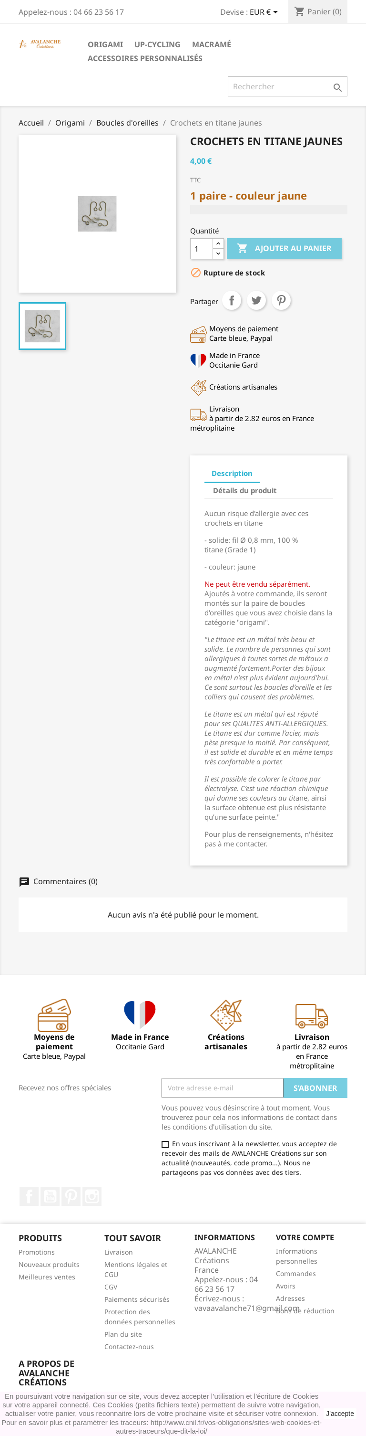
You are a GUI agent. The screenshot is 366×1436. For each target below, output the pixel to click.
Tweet (256, 300)
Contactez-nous (129, 1346)
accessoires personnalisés (145, 58)
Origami (105, 44)
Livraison (118, 1251)
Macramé (211, 44)
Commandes (296, 1273)
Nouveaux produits (49, 1264)
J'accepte (340, 1413)
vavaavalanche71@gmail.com (247, 1308)
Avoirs (285, 1285)
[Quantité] (201, 248)
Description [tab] (232, 473)
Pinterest (281, 300)
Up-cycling (157, 44)
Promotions (37, 1251)
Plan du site (123, 1334)
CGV (110, 1286)
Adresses (290, 1298)
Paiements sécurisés (137, 1299)
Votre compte (305, 1237)
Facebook (29, 1196)
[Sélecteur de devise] (265, 13)
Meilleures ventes (47, 1276)
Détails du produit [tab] (245, 490)
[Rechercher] (287, 86)
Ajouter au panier (284, 249)
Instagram (92, 1196)
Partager (231, 300)
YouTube (50, 1196)
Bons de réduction (305, 1310)
